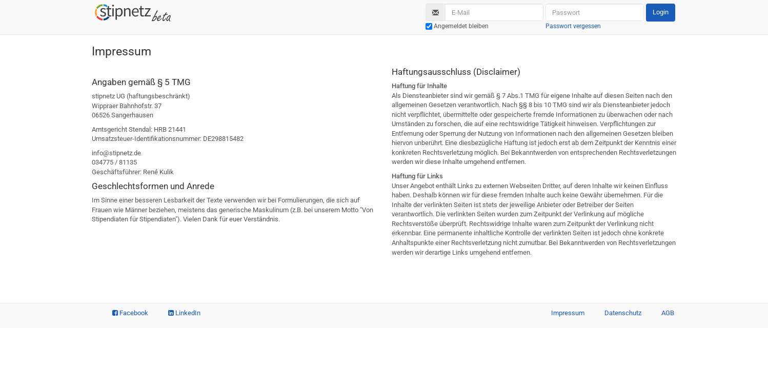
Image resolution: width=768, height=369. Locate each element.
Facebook (130, 313)
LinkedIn (184, 313)
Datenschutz (622, 313)
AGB (667, 313)
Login (661, 12)
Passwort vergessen (573, 26)
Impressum (567, 313)
